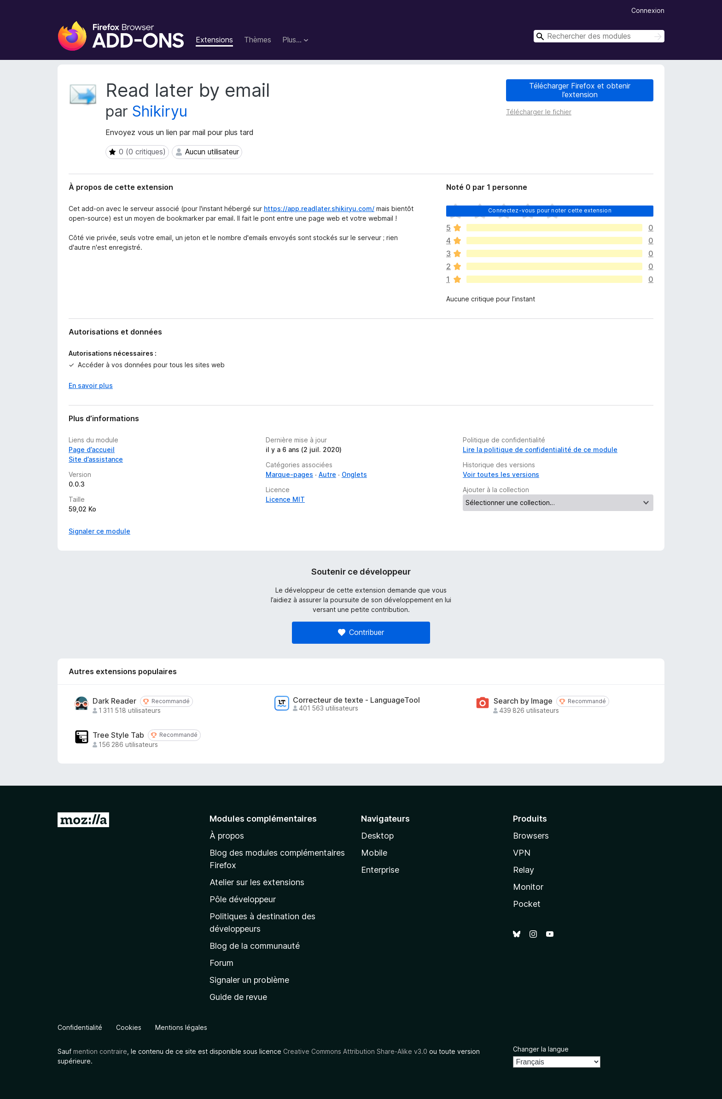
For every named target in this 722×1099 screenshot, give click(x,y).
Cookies (128, 1027)
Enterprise (380, 870)
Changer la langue (541, 1049)
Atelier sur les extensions (257, 882)
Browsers (531, 835)
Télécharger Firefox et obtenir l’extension (579, 90)
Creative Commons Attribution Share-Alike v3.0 (355, 1051)
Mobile (374, 853)
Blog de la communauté (255, 946)
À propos (227, 835)
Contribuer (361, 632)
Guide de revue (238, 997)
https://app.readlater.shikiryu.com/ (319, 208)
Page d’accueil (92, 449)
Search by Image (523, 701)
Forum (221, 963)
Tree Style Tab (118, 735)
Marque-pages (289, 474)
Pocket (527, 904)
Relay (523, 870)
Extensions (214, 39)
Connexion (647, 10)
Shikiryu (159, 111)
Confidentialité (80, 1027)
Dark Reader (114, 701)
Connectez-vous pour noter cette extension (549, 210)
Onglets (354, 474)
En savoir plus (91, 385)
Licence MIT (285, 499)
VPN (521, 853)
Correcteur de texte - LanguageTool (356, 700)
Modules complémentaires (263, 818)
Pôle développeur (243, 899)
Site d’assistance (96, 459)
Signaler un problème (249, 980)
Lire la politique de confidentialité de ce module (540, 449)
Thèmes (257, 39)
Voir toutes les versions (501, 474)
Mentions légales (181, 1027)
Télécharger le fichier (538, 112)
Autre (327, 474)
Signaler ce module (99, 531)
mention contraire (100, 1051)
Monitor (528, 887)
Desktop (377, 835)
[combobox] (599, 36)
